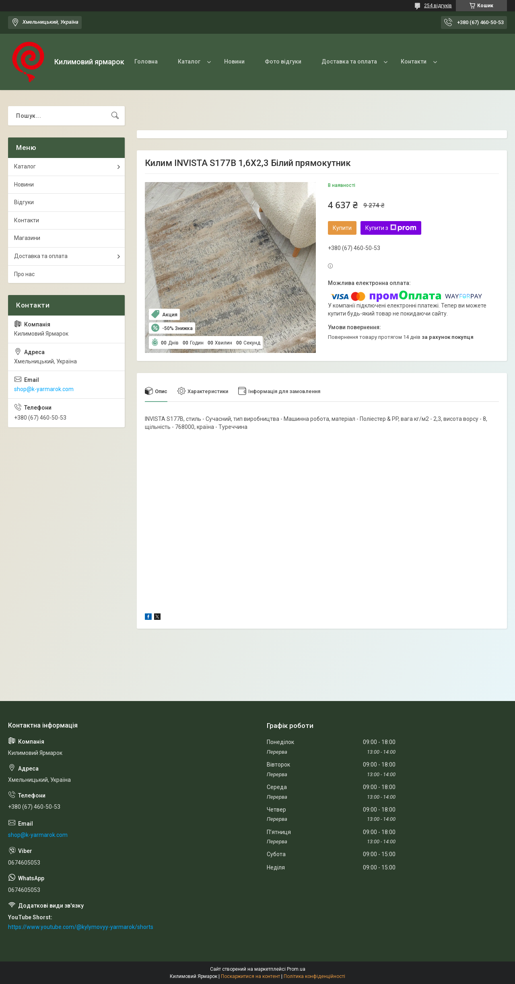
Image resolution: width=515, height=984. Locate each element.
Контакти (413, 61)
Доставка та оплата (349, 61)
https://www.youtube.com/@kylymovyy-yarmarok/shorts (80, 927)
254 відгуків (438, 5)
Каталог (189, 61)
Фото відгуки (283, 61)
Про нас (24, 274)
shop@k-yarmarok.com (44, 389)
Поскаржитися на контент (250, 976)
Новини (234, 61)
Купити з (390, 228)
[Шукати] (115, 115)
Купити (342, 228)
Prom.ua (296, 969)
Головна (146, 61)
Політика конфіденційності (314, 976)
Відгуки (24, 202)
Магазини (27, 238)
